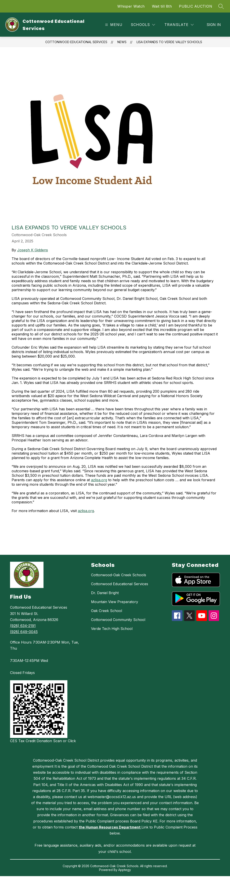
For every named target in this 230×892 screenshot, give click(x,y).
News (121, 42)
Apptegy (124, 870)
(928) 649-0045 (24, 631)
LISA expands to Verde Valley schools (169, 42)
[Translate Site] (179, 25)
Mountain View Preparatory (114, 602)
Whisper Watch (131, 6)
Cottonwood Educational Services (76, 42)
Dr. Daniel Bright (105, 593)
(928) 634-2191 (23, 625)
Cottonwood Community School (118, 619)
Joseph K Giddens (32, 250)
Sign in (214, 24)
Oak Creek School (106, 610)
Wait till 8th (162, 6)
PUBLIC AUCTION (195, 6)
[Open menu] (113, 25)
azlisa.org (99, 480)
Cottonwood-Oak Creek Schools (118, 575)
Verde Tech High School (112, 628)
